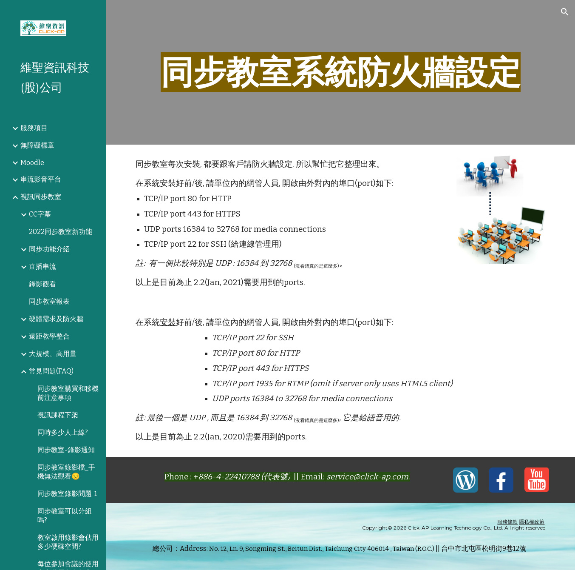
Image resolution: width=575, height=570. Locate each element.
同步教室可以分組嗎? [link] (64, 515)
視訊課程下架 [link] (57, 415)
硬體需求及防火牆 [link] (56, 319)
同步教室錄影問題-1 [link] (67, 494)
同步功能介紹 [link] (49, 249)
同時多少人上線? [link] (62, 432)
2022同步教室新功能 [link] (60, 232)
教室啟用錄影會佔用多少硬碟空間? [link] (68, 541)
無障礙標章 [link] (37, 145)
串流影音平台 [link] (40, 179)
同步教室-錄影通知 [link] (66, 450)
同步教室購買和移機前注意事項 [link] (68, 393)
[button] (565, 12)
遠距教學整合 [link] (49, 336)
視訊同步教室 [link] (40, 197)
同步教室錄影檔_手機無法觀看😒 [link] (66, 471)
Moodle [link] (32, 163)
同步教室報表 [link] (49, 301)
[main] (341, 72)
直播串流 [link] (42, 266)
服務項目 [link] (34, 128)
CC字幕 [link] (40, 214)
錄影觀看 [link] (42, 284)
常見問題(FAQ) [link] (51, 371)
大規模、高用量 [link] (52, 354)
